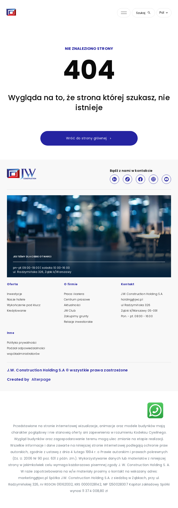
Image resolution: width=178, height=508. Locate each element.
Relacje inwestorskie (78, 322)
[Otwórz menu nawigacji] (123, 13)
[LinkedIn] (114, 179)
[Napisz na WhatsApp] (155, 410)
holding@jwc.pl (132, 299)
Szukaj (143, 13)
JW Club (70, 311)
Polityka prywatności (21, 343)
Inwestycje (14, 294)
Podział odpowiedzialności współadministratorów (26, 351)
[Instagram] (153, 179)
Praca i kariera (74, 294)
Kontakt (127, 284)
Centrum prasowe (77, 299)
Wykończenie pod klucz (23, 305)
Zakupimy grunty (76, 316)
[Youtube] (166, 179)
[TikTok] (127, 179)
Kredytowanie (16, 311)
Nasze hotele (16, 299)
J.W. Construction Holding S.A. (142, 294)
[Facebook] (140, 179)
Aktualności (72, 305)
